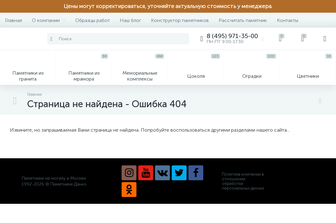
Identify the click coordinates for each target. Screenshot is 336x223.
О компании (48, 20)
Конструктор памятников (180, 20)
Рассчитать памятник (243, 20)
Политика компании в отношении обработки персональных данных (243, 181)
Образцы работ (92, 20)
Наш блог (130, 20)
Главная (13, 20)
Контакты (287, 20)
